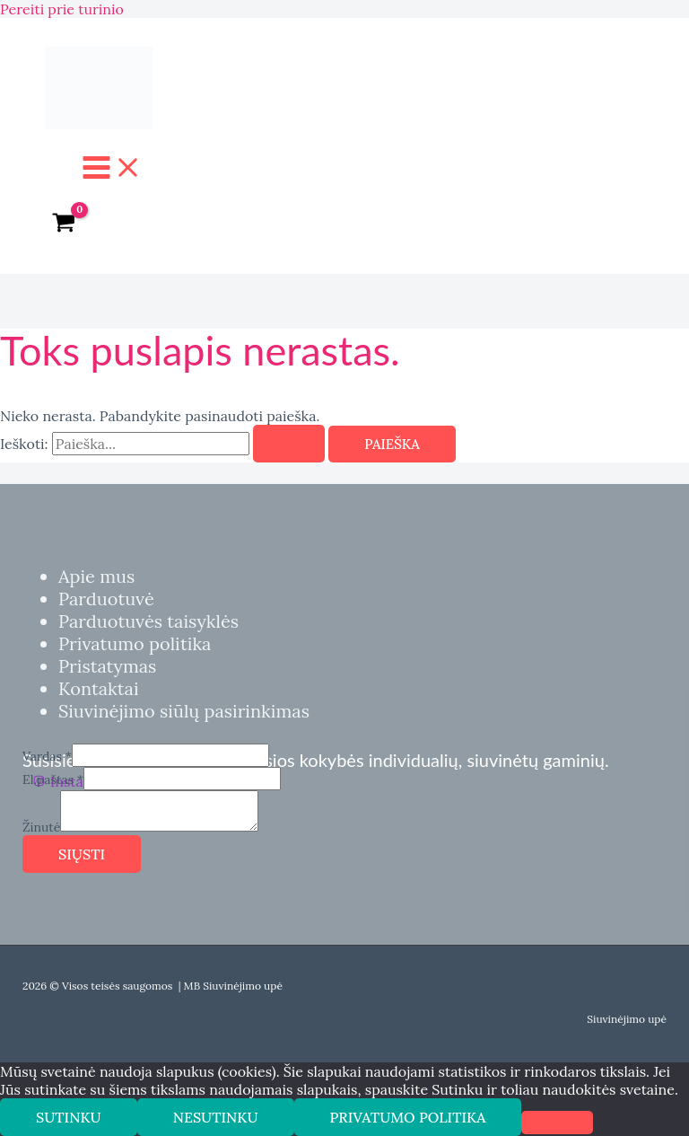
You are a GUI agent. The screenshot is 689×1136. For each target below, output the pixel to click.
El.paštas (52, 779)
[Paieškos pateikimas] (289, 443)
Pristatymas (107, 666)
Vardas (47, 756)
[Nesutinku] (557, 1122)
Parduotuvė (106, 598)
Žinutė (41, 827)
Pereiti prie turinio (62, 9)
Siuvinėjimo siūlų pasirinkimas (184, 711)
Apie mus (96, 576)
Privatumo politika (134, 643)
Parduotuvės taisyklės (148, 621)
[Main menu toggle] (112, 168)
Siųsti (81, 854)
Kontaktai (98, 688)
